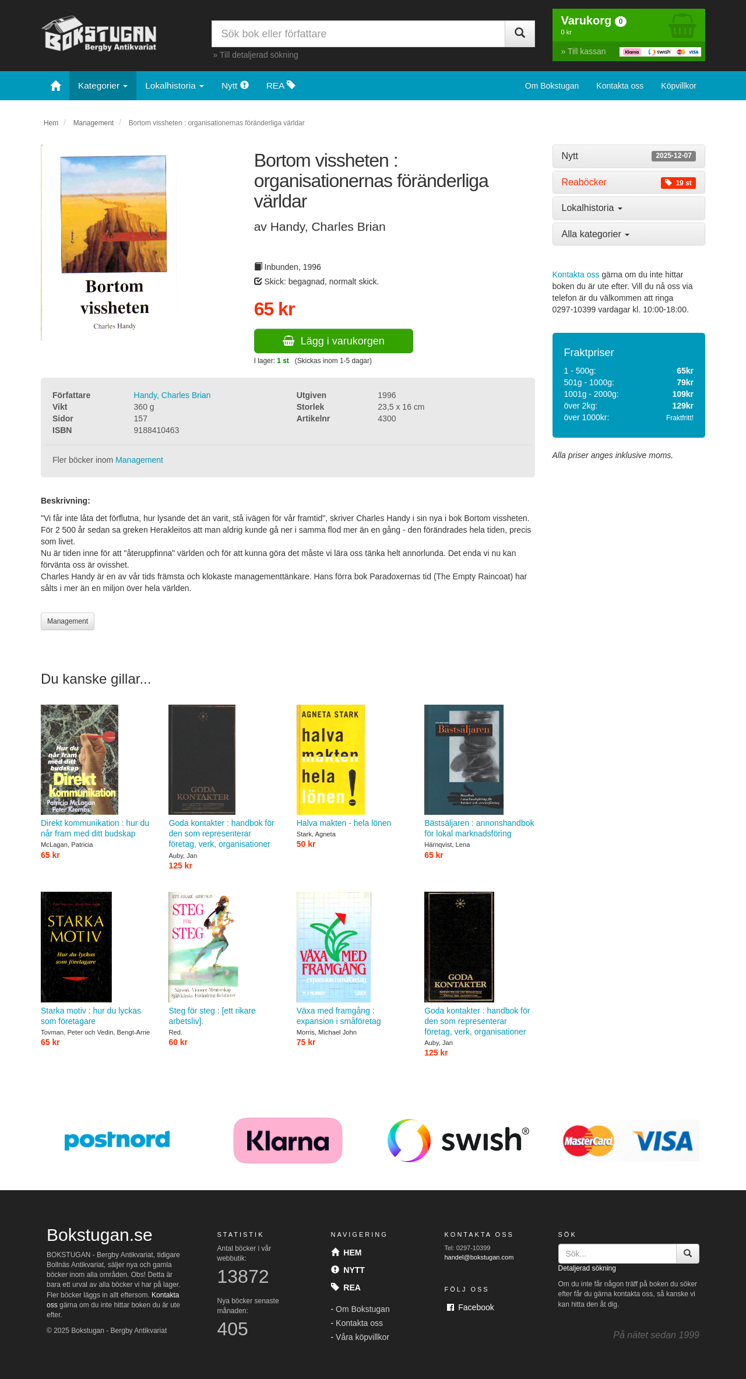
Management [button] (67, 621)
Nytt (235, 85)
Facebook (470, 1307)
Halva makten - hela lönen (352, 766)
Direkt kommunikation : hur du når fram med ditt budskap (96, 772)
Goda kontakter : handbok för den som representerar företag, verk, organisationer (223, 777)
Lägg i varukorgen (334, 341)
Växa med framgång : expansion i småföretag (352, 959)
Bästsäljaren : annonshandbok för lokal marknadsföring (479, 772)
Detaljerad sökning (587, 1268)
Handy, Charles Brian (172, 395)
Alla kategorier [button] (596, 234)
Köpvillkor (678, 85)
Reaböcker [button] (629, 182)
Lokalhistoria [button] (592, 208)
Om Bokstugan (552, 85)
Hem (51, 123)
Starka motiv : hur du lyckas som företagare (96, 959)
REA (280, 85)
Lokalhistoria (174, 85)
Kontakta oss (619, 85)
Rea (346, 1287)
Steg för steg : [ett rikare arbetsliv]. (223, 959)
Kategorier (103, 85)
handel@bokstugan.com (479, 1257)
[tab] (629, 156)
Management (93, 123)
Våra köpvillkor (362, 1337)
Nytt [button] (629, 156)
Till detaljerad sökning (259, 54)
